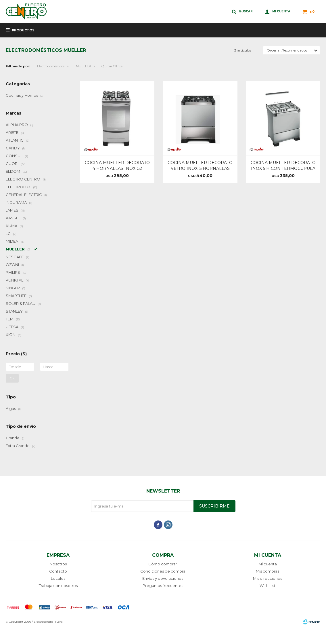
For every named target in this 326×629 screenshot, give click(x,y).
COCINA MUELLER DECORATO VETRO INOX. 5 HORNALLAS (200, 165)
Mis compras (267, 571)
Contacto (58, 571)
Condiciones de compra (162, 571)
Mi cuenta (267, 564)
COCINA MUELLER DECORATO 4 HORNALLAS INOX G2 (117, 165)
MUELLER (83, 66)
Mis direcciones (267, 578)
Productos (23, 30)
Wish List (267, 585)
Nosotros (58, 564)
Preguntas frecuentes (163, 585)
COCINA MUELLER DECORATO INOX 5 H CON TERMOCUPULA (283, 165)
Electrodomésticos (50, 66)
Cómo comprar (162, 564)
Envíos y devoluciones (162, 578)
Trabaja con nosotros (58, 585)
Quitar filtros (111, 66)
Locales (58, 578)
